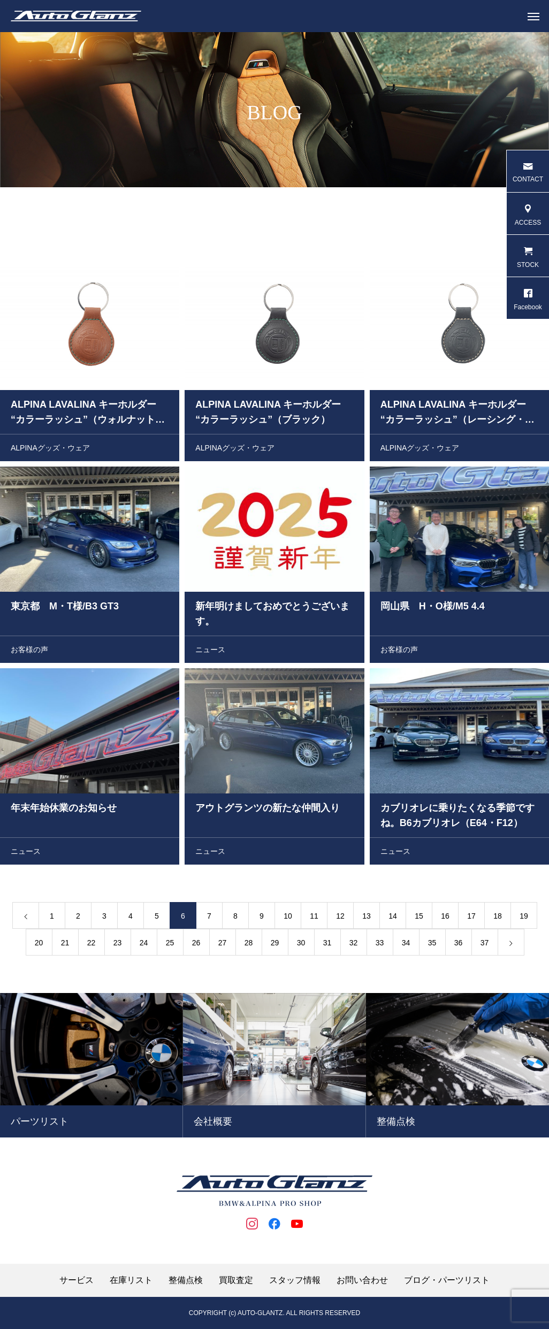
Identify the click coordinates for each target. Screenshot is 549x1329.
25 (170, 944)
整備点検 (186, 1280)
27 (222, 944)
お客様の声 (29, 651)
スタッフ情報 (295, 1280)
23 (117, 944)
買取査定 (236, 1280)
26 (196, 944)
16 (445, 917)
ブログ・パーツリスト (447, 1280)
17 (471, 917)
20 (39, 944)
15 (419, 917)
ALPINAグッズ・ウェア (50, 449)
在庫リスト (131, 1280)
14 (392, 917)
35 (432, 944)
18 (497, 917)
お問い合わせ (362, 1280)
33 (380, 944)
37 (485, 944)
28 (249, 944)
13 (366, 917)
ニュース (210, 651)
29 (275, 944)
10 (288, 917)
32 (353, 944)
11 (314, 917)
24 (144, 944)
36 (458, 944)
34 (406, 944)
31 (327, 944)
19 (524, 917)
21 (65, 944)
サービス (76, 1280)
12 (340, 917)
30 (301, 944)
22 (91, 944)
